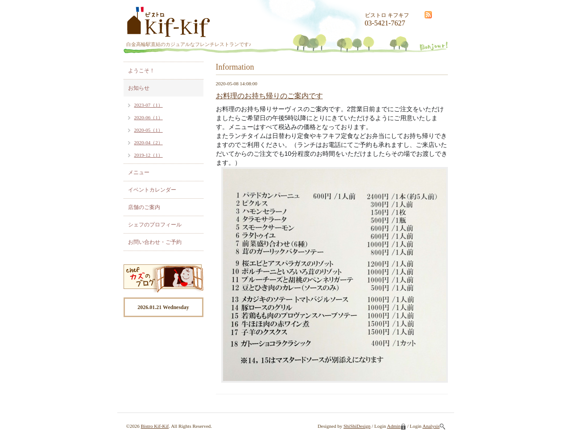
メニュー (138, 172)
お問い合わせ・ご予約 (155, 242)
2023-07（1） (148, 105)
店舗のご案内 (144, 207)
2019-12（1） (148, 155)
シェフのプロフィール (155, 225)
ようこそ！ (141, 70)
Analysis (433, 426)
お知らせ (138, 88)
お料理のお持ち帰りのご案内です (269, 96)
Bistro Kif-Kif (155, 426)
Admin (396, 426)
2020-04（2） (148, 142)
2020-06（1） (148, 117)
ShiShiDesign (357, 426)
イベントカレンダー (152, 190)
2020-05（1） (148, 130)
